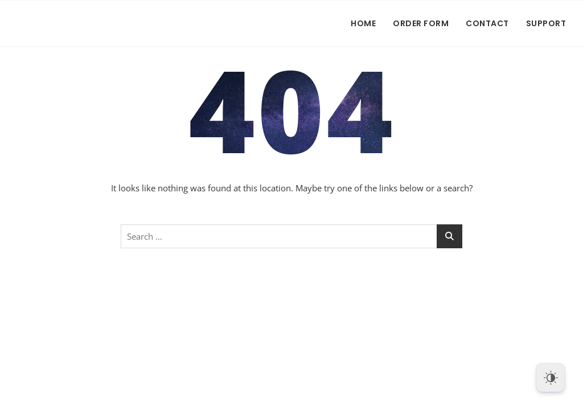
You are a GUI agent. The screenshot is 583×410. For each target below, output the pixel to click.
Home (363, 23)
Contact (487, 23)
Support (546, 23)
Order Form (421, 23)
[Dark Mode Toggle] (550, 377)
